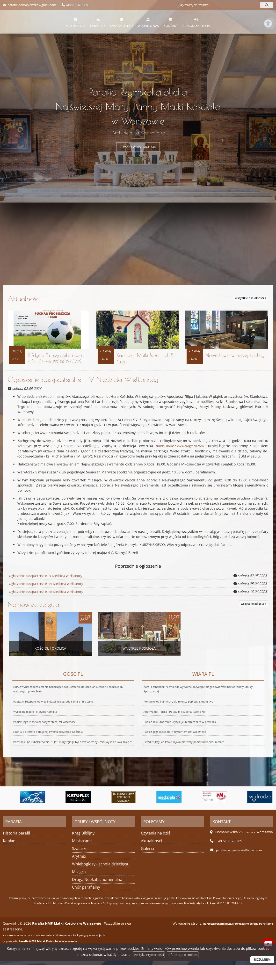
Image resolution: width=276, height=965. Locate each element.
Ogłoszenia (75, 22)
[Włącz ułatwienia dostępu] (268, 42)
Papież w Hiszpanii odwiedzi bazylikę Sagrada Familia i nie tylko (53, 709)
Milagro (79, 875)
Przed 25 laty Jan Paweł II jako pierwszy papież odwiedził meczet (173, 730)
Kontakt (171, 22)
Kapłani (9, 844)
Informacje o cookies (183, 954)
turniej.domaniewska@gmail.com (179, 450)
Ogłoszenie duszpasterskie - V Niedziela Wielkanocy (83, 384)
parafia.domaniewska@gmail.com (31, 5)
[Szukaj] (266, 5)
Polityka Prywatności (147, 954)
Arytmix (79, 860)
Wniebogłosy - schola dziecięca (100, 868)
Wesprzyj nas (148, 22)
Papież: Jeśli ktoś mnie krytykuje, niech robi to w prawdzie (175, 717)
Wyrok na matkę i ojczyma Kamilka (32, 713)
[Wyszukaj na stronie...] (219, 5)
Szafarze (79, 852)
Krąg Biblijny (83, 837)
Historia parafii (16, 837)
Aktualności (89, 298)
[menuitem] (76, 22)
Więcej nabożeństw (46, 327)
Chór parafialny (86, 891)
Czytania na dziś (155, 837)
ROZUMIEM (261, 959)
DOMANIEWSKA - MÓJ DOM (138, 147)
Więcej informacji (138, 327)
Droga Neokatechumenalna (97, 883)
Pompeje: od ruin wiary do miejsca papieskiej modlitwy (179, 709)
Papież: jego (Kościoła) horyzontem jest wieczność (39, 717)
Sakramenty (120, 22)
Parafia (96, 22)
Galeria (147, 852)
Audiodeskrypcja (196, 22)
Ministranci (82, 844)
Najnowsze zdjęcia (33, 608)
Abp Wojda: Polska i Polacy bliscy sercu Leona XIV (173, 713)
